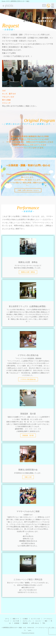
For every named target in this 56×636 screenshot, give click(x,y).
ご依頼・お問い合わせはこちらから (28, 190)
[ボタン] (44, 6)
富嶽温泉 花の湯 (28, 435)
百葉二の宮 (28, 477)
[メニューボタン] (52, 6)
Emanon (31, 633)
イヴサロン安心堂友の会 (28, 379)
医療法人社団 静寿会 (28, 272)
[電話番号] (48, 5)
